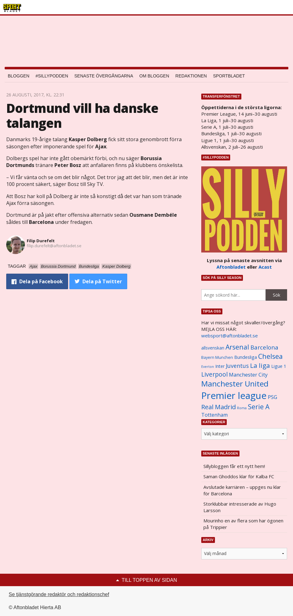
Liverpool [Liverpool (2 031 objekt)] (214, 374)
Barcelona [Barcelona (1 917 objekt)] (264, 347)
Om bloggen (154, 75)
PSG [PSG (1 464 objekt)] (272, 397)
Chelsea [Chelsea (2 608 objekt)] (270, 356)
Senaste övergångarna (103, 75)
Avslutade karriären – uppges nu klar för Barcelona (242, 490)
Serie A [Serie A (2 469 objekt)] (258, 406)
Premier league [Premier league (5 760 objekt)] (234, 395)
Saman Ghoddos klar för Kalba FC (238, 476)
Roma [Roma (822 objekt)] (242, 408)
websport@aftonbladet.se (229, 335)
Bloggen (18, 75)
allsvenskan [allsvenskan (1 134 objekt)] (212, 348)
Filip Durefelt (41, 240)
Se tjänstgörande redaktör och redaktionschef (59, 594)
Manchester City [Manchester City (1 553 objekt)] (248, 374)
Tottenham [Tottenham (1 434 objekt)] (214, 414)
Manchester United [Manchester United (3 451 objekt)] (234, 383)
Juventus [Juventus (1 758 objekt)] (237, 365)
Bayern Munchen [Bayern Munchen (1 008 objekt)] (217, 357)
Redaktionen (191, 75)
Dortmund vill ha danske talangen (82, 116)
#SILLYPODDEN (51, 75)
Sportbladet (229, 75)
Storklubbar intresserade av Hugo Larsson (239, 507)
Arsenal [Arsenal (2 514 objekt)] (237, 346)
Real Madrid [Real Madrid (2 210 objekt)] (218, 407)
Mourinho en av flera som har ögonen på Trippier (243, 523)
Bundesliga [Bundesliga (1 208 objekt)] (245, 357)
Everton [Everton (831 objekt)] (207, 366)
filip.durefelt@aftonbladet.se (54, 245)
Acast (265, 267)
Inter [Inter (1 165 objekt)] (220, 366)
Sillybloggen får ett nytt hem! (234, 466)
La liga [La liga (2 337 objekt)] (260, 365)
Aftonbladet (231, 267)
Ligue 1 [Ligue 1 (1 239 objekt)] (278, 366)
